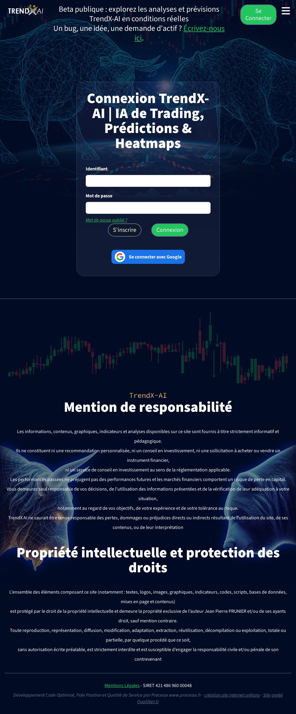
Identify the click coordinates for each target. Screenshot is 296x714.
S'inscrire (124, 230)
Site (267, 695)
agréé (277, 695)
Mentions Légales (122, 685)
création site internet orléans (232, 695)
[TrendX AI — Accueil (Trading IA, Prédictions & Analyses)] (25, 9)
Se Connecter (258, 14)
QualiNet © (148, 701)
